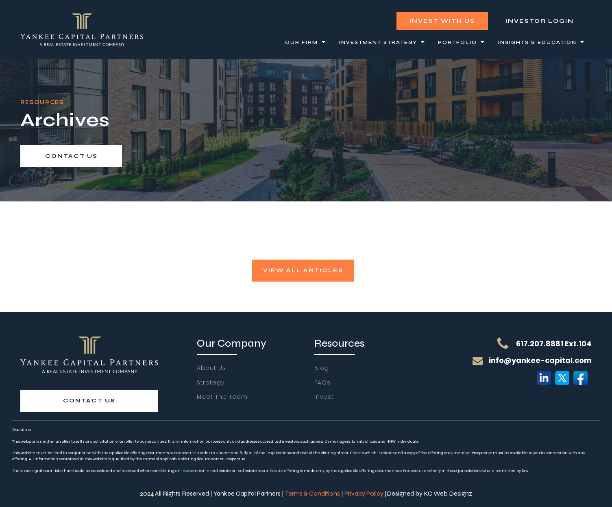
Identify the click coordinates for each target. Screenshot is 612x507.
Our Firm (306, 42)
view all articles (303, 270)
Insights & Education (542, 42)
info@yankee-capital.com (540, 360)
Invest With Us (442, 20)
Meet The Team (222, 397)
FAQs (322, 383)
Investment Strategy (382, 42)
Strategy (210, 383)
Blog (321, 368)
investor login (539, 20)
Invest (324, 397)
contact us (71, 156)
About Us (211, 368)
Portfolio (462, 42)
